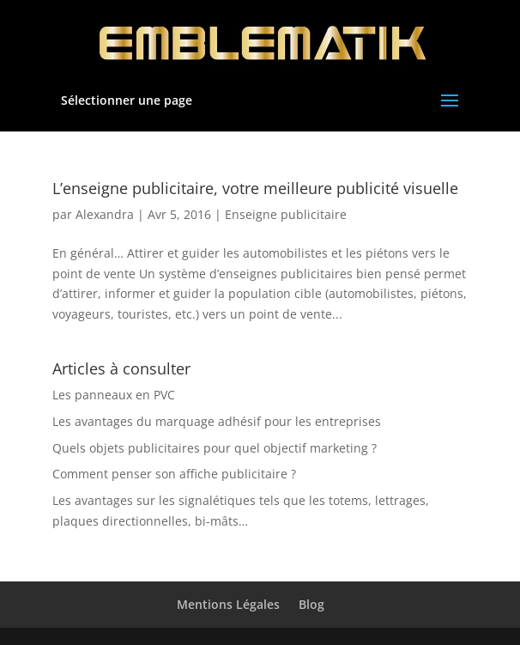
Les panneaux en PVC (113, 394)
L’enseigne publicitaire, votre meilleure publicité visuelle (255, 188)
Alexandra (105, 214)
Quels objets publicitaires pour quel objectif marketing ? (214, 448)
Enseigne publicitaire (286, 214)
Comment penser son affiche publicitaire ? (174, 473)
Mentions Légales (228, 604)
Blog (311, 604)
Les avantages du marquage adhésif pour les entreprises (216, 421)
